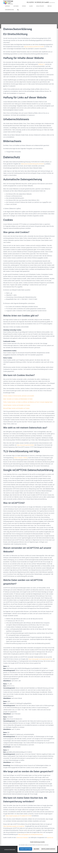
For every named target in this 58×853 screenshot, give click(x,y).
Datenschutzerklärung (9, 849)
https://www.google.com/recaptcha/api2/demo (16, 663)
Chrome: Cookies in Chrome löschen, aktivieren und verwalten (20, 396)
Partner (24, 6)
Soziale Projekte (40, 6)
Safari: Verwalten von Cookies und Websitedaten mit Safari (19, 399)
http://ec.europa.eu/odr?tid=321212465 (35, 46)
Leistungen (15, 6)
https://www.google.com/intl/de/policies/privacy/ (32, 838)
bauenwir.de (6, 843)
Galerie (31, 6)
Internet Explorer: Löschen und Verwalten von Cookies (18, 407)
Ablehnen (36, 849)
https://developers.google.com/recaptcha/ (15, 830)
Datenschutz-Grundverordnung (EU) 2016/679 (34, 164)
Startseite (7, 6)
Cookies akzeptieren (25, 849)
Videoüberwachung (9, 9)
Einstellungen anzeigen (48, 849)
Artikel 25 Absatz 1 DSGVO (21, 459)
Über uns (49, 6)
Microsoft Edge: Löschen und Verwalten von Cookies (18, 410)
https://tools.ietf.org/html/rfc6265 (26, 447)
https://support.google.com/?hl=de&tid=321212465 (20, 820)
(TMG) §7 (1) (42, 64)
